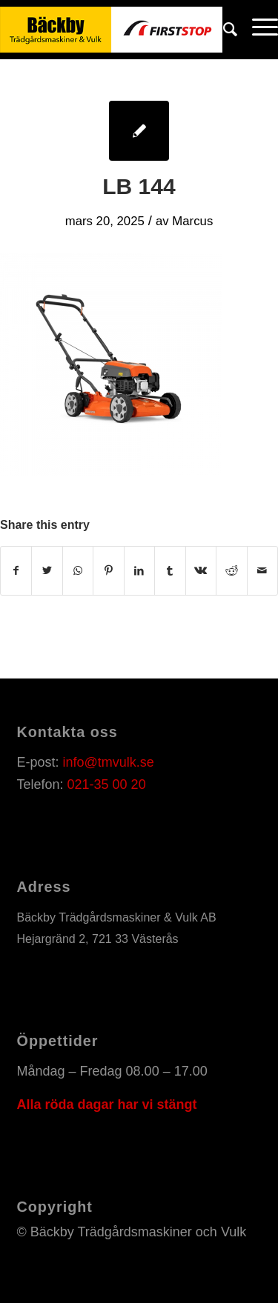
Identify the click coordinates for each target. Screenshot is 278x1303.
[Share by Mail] (263, 571)
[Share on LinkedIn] (139, 571)
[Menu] (257, 29)
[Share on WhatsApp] (78, 571)
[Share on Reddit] (231, 571)
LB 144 (138, 186)
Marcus (192, 221)
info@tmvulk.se (108, 762)
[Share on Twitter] (47, 571)
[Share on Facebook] (16, 571)
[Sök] (222, 29)
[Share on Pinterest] (108, 571)
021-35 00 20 (106, 784)
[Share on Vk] (201, 571)
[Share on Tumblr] (170, 571)
